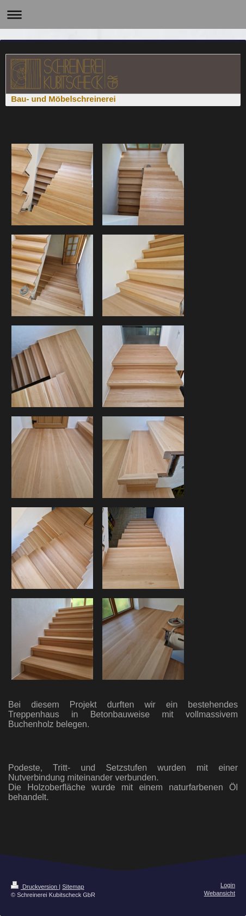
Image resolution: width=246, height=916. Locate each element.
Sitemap (73, 886)
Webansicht (219, 893)
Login (227, 885)
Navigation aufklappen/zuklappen (123, 14)
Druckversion (35, 886)
